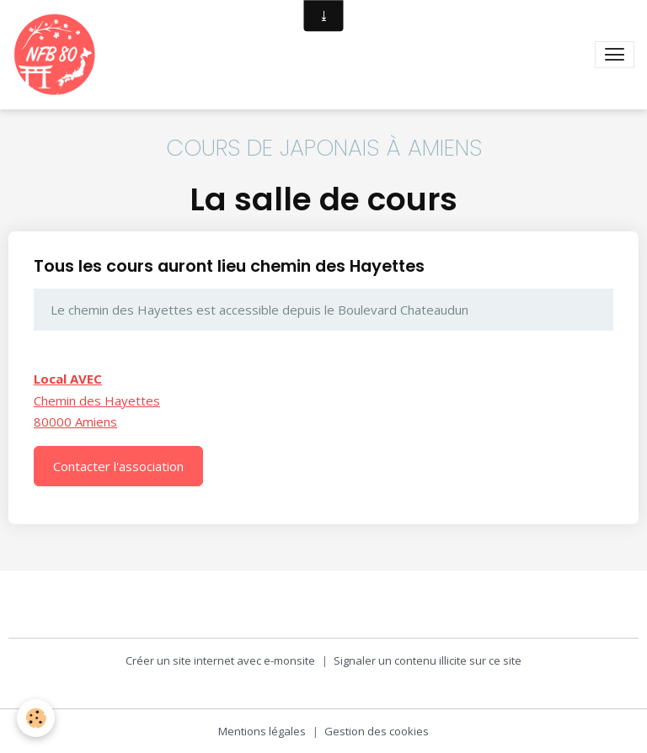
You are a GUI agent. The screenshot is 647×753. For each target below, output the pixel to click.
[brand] (58, 55)
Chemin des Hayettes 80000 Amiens (97, 400)
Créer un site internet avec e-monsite (220, 660)
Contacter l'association (118, 466)
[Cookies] (36, 718)
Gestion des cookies (376, 731)
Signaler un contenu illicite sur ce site (427, 660)
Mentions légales (262, 731)
